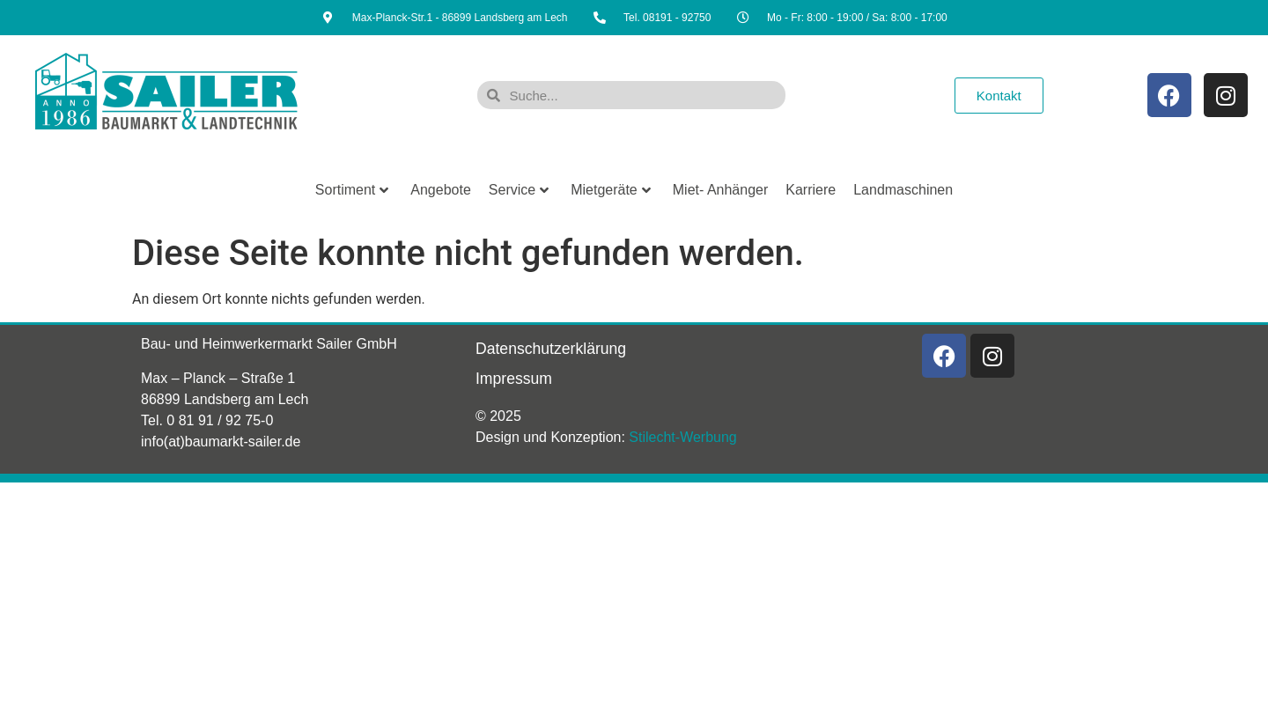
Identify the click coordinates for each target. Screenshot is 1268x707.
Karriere (810, 189)
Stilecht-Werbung (682, 437)
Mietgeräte (611, 189)
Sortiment (351, 189)
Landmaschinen (903, 189)
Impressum (514, 378)
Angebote (440, 189)
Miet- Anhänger (721, 189)
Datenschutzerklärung (551, 348)
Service (519, 189)
